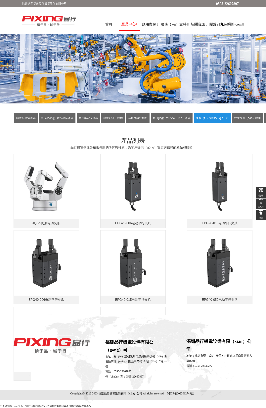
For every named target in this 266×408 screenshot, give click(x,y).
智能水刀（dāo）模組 (247, 118)
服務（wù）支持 (175, 24)
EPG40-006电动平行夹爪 (224, 215)
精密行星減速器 (26, 118)
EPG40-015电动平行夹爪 (43, 284)
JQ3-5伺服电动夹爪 (43, 215)
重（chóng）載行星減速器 (57, 118)
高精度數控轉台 (138, 118)
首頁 (108, 24)
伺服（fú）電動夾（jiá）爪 (212, 118)
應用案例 (150, 24)
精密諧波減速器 (88, 118)
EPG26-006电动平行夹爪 (103, 215)
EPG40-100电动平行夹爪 (163, 284)
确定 (173, 299)
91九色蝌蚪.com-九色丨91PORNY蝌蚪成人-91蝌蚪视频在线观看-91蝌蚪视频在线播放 (45, 406)
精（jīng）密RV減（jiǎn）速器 (172, 118)
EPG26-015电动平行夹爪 (163, 215)
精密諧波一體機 (113, 118)
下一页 (124, 299)
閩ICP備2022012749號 (180, 393)
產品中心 (129, 24)
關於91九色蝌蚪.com (226, 24)
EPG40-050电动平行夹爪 (103, 284)
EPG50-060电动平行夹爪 (224, 284)
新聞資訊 (199, 24)
